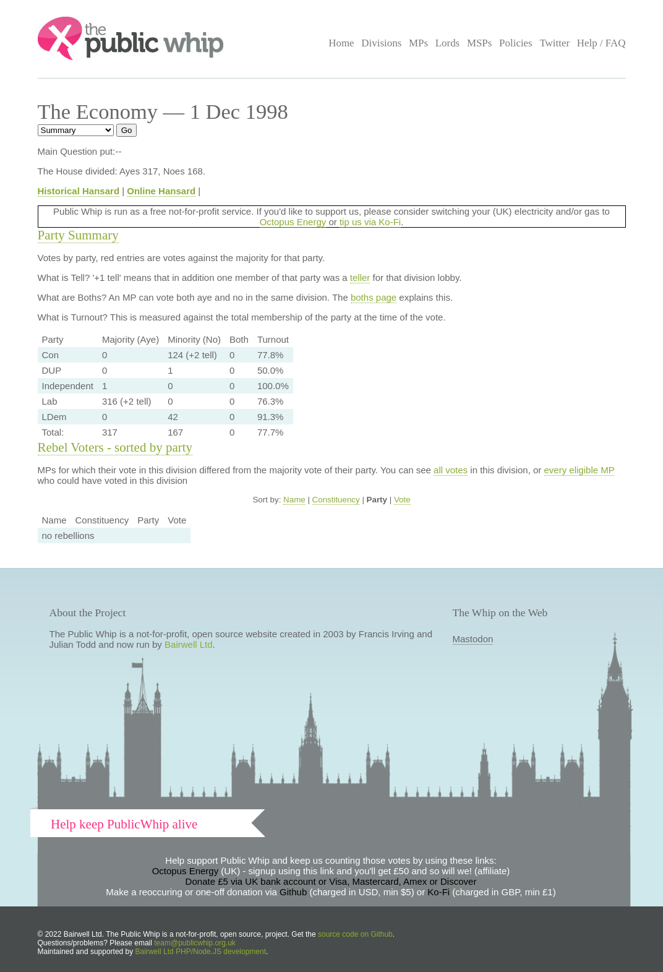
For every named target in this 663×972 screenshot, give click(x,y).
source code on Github (355, 934)
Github (293, 892)
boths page (373, 297)
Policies (516, 43)
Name (294, 499)
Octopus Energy (293, 222)
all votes (451, 470)
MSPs (479, 43)
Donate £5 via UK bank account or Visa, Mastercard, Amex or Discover (331, 881)
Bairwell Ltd (189, 644)
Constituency (336, 499)
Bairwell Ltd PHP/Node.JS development (200, 951)
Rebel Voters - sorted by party (115, 447)
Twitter (554, 43)
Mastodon (473, 639)
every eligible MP (579, 470)
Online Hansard (161, 191)
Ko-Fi (438, 892)
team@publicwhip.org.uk (195, 943)
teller (360, 277)
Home (341, 43)
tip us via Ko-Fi (370, 222)
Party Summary (78, 235)
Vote (402, 499)
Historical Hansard (79, 191)
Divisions (381, 43)
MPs (418, 43)
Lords (447, 43)
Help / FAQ (601, 43)
